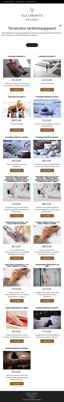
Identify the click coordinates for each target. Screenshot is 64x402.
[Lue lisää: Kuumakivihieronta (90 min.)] (17, 383)
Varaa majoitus (30, 1)
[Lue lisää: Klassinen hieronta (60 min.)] (17, 170)
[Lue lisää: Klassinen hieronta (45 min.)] (47, 130)
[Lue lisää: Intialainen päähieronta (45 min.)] (47, 300)
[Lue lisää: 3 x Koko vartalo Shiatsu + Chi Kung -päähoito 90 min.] (47, 258)
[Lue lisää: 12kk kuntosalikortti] (17, 130)
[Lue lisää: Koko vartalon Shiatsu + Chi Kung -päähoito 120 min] (17, 300)
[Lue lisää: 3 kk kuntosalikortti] (17, 89)
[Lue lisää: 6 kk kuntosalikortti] (47, 89)
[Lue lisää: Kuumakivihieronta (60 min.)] (47, 341)
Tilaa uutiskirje (20, 1)
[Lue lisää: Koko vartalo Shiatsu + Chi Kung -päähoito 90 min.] (17, 258)
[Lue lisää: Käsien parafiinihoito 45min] (17, 341)
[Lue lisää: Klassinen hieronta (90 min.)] (47, 170)
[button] (32, 45)
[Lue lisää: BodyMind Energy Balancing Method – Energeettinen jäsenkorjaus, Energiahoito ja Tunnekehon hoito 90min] (47, 216)
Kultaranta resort (9, 1)
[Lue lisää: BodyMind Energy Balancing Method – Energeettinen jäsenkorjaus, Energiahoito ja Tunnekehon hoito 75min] (17, 216)
